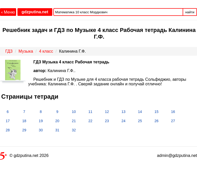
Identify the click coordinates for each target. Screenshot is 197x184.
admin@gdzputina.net (177, 155)
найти (189, 12)
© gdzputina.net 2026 (24, 156)
